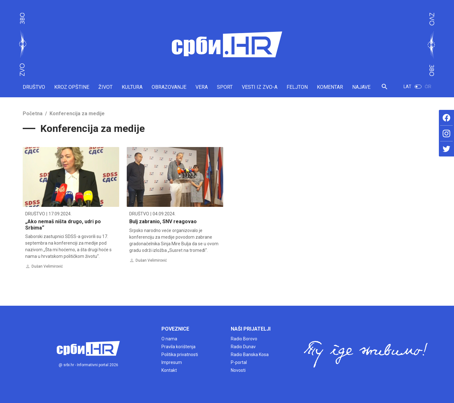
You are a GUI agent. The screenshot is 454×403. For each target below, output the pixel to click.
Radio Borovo (244, 338)
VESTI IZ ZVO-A (259, 87)
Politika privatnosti (179, 354)
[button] (384, 89)
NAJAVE (361, 87)
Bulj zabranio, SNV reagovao (163, 221)
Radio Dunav (243, 346)
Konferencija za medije (77, 113)
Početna (33, 113)
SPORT (225, 87)
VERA (201, 87)
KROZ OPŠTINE (71, 87)
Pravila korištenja (178, 346)
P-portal (239, 362)
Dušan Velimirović (47, 266)
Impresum (171, 362)
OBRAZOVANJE (169, 87)
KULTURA (132, 87)
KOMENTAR (330, 87)
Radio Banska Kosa (250, 354)
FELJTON (297, 87)
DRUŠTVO (34, 87)
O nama (169, 338)
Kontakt (169, 370)
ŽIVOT (105, 87)
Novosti (238, 370)
